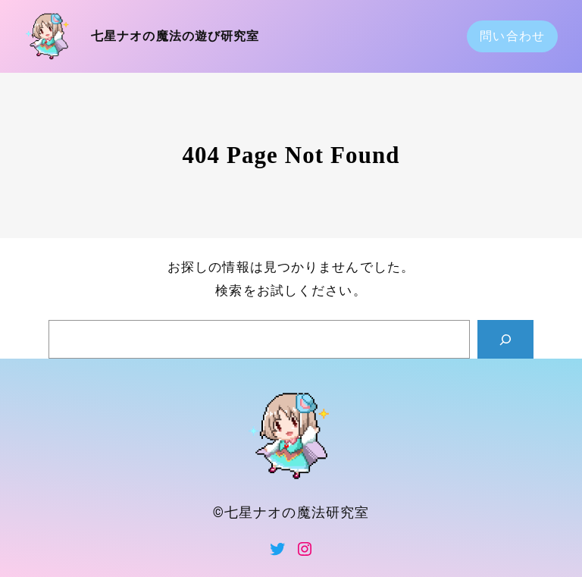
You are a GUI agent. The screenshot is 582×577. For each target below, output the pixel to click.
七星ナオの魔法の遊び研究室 (175, 36)
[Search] (505, 339)
